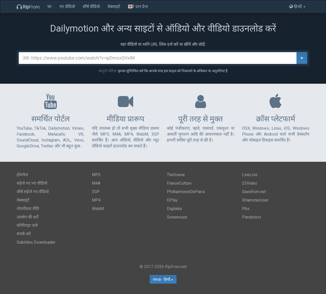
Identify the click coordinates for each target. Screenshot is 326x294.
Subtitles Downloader (36, 242)
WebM (98, 208)
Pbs (246, 208)
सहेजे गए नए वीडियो (32, 183)
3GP (96, 191)
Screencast (177, 217)
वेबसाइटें (114, 6)
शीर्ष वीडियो (91, 6)
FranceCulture (179, 183)
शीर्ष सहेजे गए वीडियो (33, 191)
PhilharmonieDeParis (186, 191)
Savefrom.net (254, 191)
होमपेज (22, 174)
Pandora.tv (251, 217)
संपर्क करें (24, 233)
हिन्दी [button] (297, 6)
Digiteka (174, 208)
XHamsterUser (255, 200)
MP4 (96, 200)
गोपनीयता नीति (28, 208)
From (28, 7)
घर (49, 6)
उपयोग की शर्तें (27, 217)
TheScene (176, 174)
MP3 (96, 174)
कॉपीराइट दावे (27, 225)
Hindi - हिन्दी (163, 279)
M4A (96, 183)
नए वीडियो (67, 6)
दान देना (138, 6)
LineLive (249, 174)
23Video (249, 183)
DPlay (172, 200)
